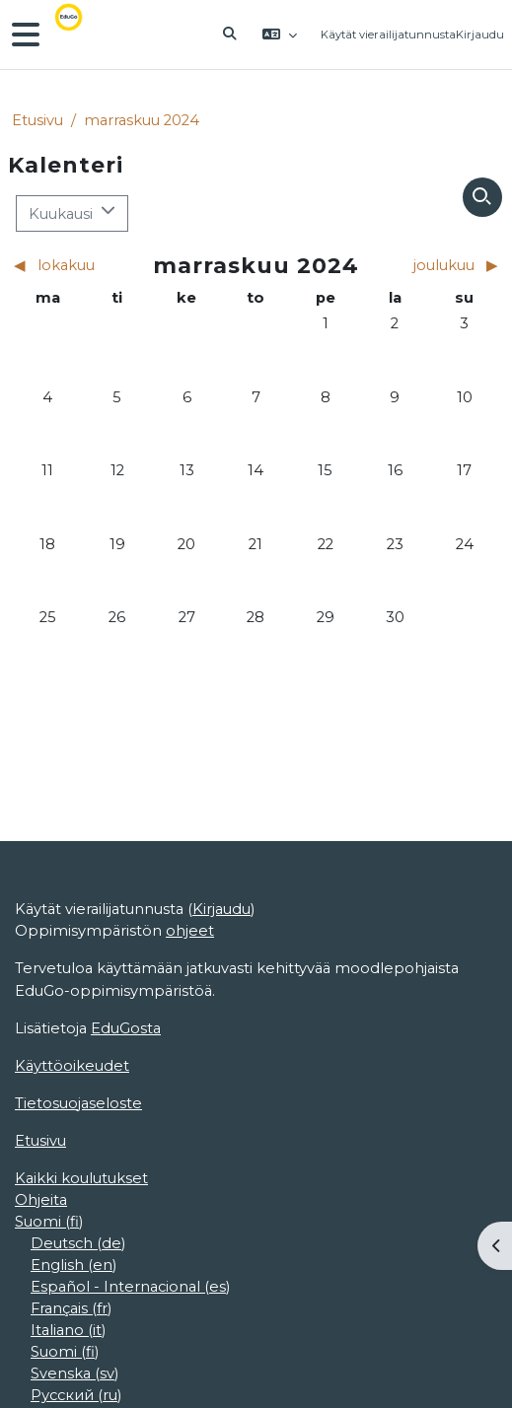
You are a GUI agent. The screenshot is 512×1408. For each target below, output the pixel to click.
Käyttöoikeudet (72, 1066)
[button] (230, 34)
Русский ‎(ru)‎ (76, 1395)
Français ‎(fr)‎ (71, 1308)
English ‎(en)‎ (73, 1265)
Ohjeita (41, 1200)
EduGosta (126, 1028)
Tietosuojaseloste (78, 1103)
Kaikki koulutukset (81, 1178)
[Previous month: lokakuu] (73, 265)
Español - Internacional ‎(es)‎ (130, 1287)
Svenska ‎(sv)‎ (74, 1373)
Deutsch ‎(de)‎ (78, 1243)
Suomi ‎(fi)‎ (49, 1222)
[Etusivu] (82, 34)
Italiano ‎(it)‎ (68, 1330)
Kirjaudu (480, 34)
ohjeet (190, 931)
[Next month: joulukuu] (438, 265)
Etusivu (37, 120)
